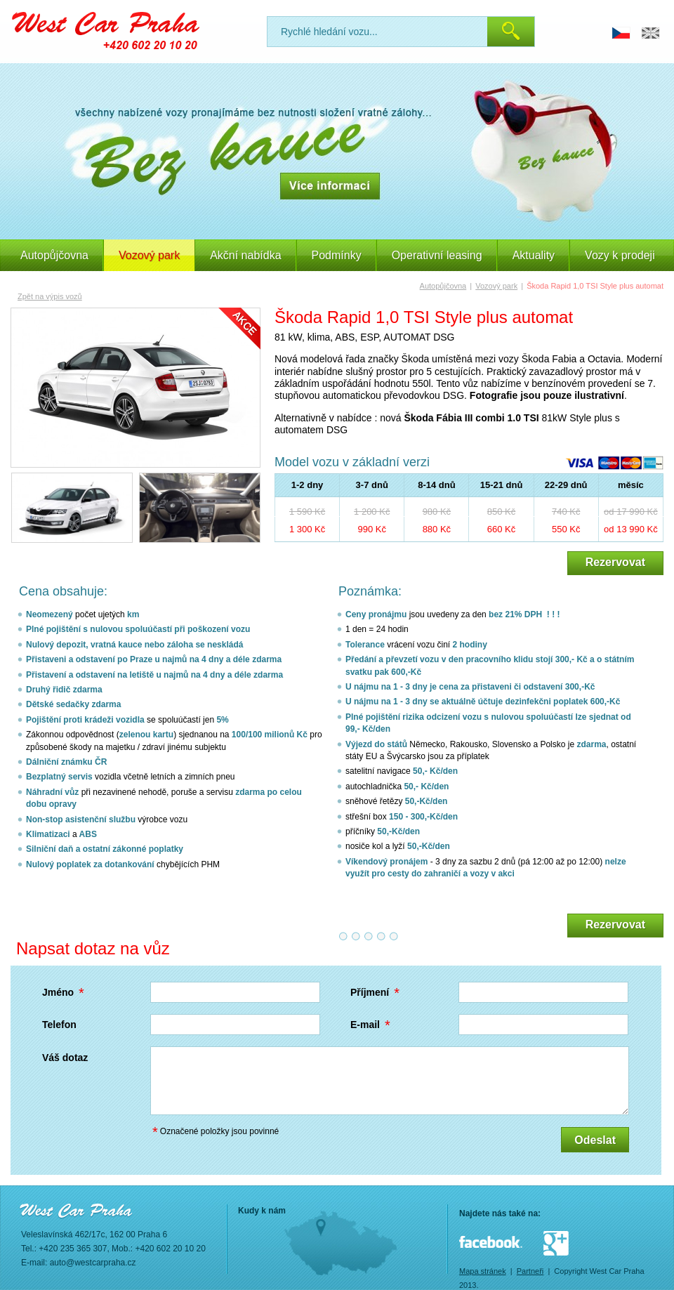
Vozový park (496, 286)
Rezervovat (615, 562)
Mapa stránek (482, 1271)
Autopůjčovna (54, 255)
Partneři (530, 1271)
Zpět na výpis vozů (50, 296)
